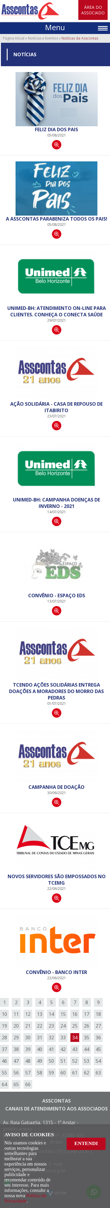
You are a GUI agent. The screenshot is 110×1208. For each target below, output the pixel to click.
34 (74, 1037)
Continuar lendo (56, 144)
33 (63, 1037)
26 (86, 1026)
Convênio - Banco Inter (56, 972)
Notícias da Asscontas (80, 38)
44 (86, 1049)
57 (28, 1072)
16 (74, 1014)
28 (4, 1037)
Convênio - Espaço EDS (56, 595)
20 (16, 1026)
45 (98, 1049)
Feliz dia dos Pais (56, 129)
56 (16, 1072)
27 (98, 1026)
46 (4, 1061)
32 (51, 1037)
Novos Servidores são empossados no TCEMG (57, 879)
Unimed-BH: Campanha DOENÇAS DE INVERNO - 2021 (56, 502)
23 (51, 1026)
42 (63, 1049)
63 (98, 1072)
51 (63, 1061)
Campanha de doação (56, 787)
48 (28, 1061)
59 (51, 1072)
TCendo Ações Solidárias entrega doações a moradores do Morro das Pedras (56, 691)
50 (51, 1061)
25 (74, 1026)
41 (51, 1049)
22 (39, 1026)
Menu (55, 27)
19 (4, 1026)
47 (16, 1061)
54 (98, 1061)
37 (4, 1049)
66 (28, 1084)
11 (16, 1014)
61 (74, 1072)
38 (16, 1049)
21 (28, 1026)
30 (28, 1037)
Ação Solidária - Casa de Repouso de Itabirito (56, 407)
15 (63, 1014)
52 (74, 1061)
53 (86, 1061)
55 (4, 1072)
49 (39, 1061)
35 (86, 1037)
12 (28, 1014)
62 (86, 1072)
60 (63, 1072)
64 (4, 1084)
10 (4, 1014)
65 (16, 1084)
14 (51, 1014)
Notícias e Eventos (43, 38)
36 (98, 1037)
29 (16, 1037)
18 (98, 1014)
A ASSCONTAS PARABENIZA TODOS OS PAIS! (56, 219)
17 (86, 1014)
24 (63, 1026)
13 (39, 1014)
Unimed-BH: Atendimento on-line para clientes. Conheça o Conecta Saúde (56, 311)
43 (74, 1049)
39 (28, 1049)
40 (39, 1049)
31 (39, 1037)
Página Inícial (13, 38)
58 (39, 1072)
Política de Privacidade (25, 1198)
